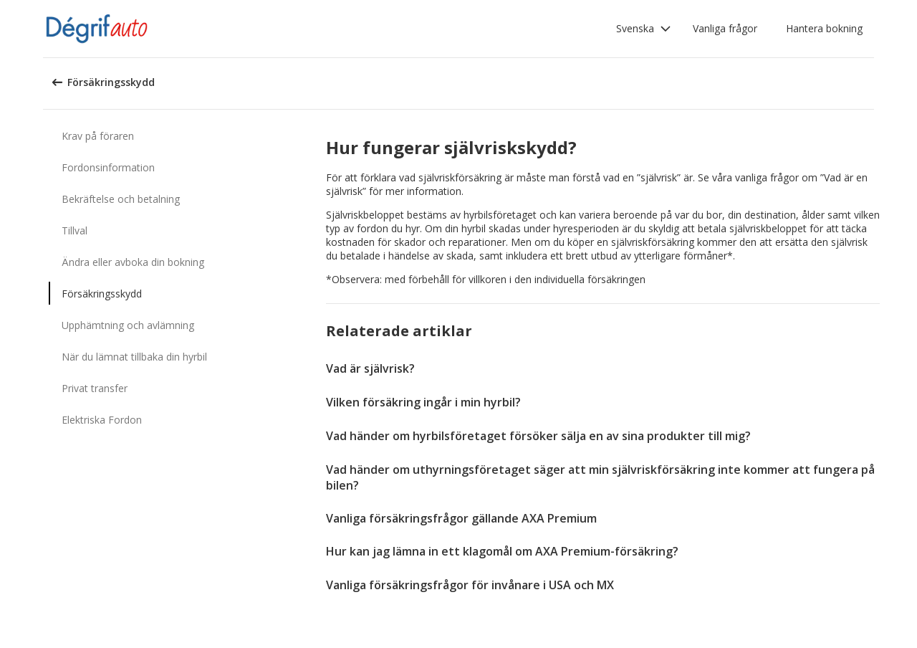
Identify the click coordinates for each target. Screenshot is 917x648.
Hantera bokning (824, 28)
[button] (643, 28)
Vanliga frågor (725, 28)
